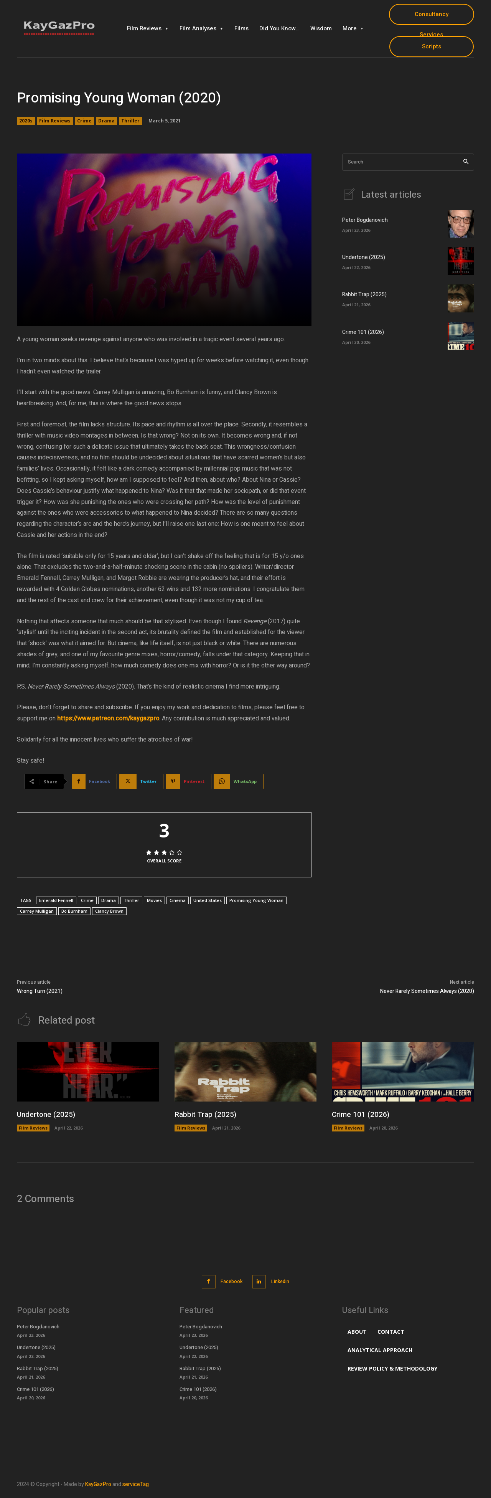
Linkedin (282, 1281)
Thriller (130, 121)
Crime (84, 121)
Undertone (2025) (363, 258)
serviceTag (135, 1484)
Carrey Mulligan (37, 911)
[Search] (466, 162)
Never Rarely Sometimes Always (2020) (427, 991)
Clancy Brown (109, 911)
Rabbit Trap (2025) (364, 295)
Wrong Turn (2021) (40, 991)
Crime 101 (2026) (363, 333)
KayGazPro (98, 1484)
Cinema (178, 900)
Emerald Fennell (56, 900)
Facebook (230, 1281)
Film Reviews (55, 121)
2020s (26, 121)
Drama (106, 121)
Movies (154, 900)
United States (207, 900)
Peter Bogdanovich (365, 220)
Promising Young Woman (256, 900)
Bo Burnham (74, 911)
